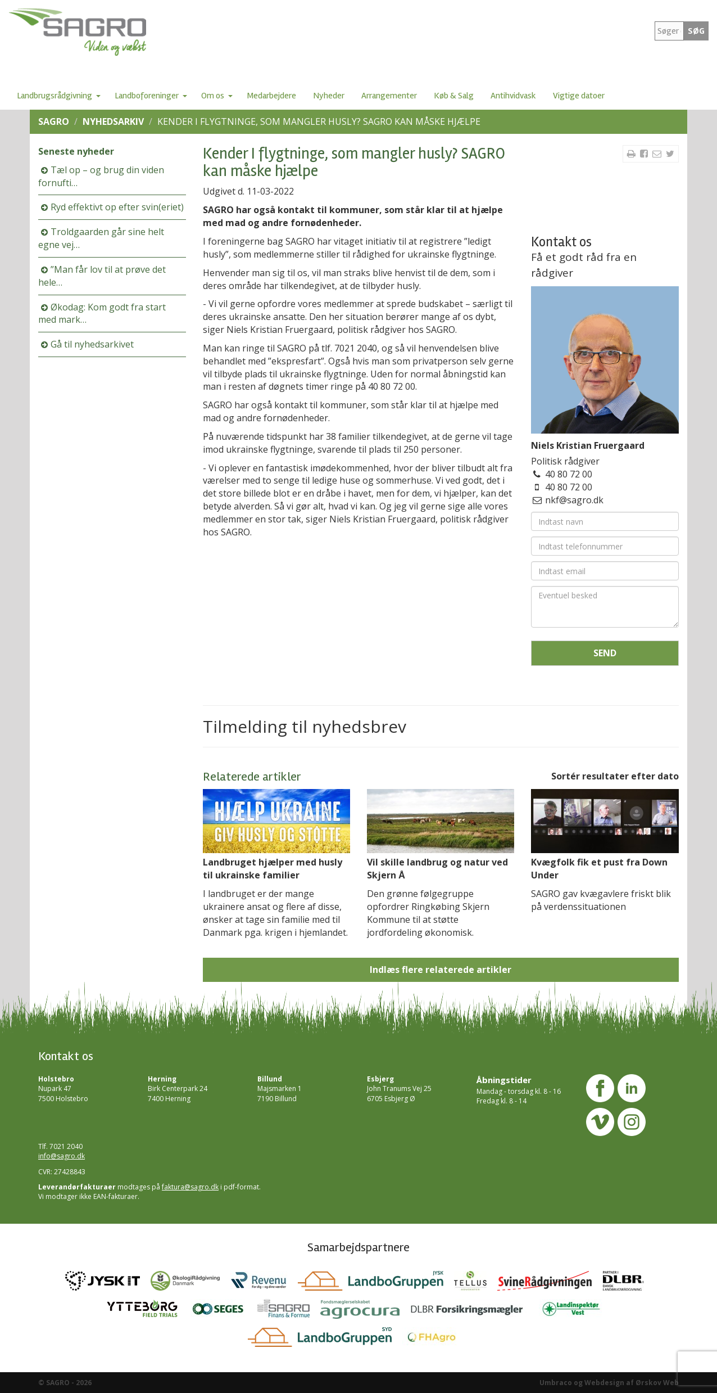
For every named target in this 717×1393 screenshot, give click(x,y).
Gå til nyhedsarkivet (92, 344)
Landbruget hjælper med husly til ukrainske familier (272, 868)
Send (604, 653)
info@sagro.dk (61, 1156)
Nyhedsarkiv (113, 121)
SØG (696, 31)
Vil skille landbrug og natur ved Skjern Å (437, 868)
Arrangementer (389, 95)
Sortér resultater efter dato (615, 776)
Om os (212, 95)
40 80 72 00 (568, 474)
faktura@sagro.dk (190, 1187)
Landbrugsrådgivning (54, 95)
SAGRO (53, 121)
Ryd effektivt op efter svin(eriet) (117, 207)
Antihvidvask (513, 95)
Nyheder (328, 95)
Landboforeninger (147, 95)
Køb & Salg (454, 95)
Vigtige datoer (579, 95)
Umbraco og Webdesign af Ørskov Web (609, 1382)
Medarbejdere (271, 95)
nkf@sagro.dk (574, 500)
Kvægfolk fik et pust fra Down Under (599, 868)
